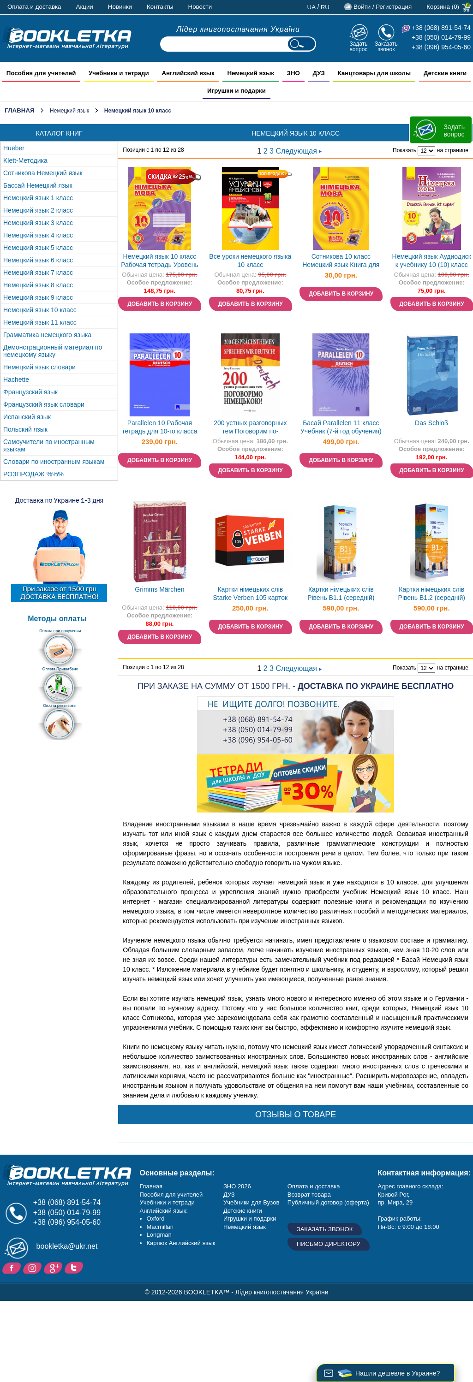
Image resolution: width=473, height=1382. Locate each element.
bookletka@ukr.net (67, 1246)
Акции (84, 6)
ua (311, 7)
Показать (404, 150)
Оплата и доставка (34, 6)
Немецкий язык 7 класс (38, 272)
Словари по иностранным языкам (53, 461)
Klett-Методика (25, 160)
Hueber (13, 148)
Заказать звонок (386, 46)
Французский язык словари (43, 404)
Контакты (160, 6)
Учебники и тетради (167, 1202)
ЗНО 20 (233, 1186)
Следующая (298, 151)
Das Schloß (431, 423)
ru (325, 7)
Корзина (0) (442, 6)
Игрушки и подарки (249, 1218)
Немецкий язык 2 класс (38, 210)
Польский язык (25, 429)
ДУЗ (229, 1194)
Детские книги (242, 1210)
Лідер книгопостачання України (238, 29)
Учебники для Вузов (251, 1202)
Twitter (75, 1267)
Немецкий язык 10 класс (40, 310)
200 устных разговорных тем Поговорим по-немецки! (250, 428)
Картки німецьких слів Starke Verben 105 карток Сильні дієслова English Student (250, 595)
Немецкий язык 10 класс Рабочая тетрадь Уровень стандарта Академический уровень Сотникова (159, 262)
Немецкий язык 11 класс (40, 322)
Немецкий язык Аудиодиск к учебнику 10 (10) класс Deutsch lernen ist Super (431, 262)
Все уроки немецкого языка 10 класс (250, 261)
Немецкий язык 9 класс (38, 297)
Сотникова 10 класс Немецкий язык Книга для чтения (340, 262)
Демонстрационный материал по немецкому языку (52, 351)
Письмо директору (328, 1243)
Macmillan (160, 1226)
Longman (159, 1234)
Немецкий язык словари (39, 367)
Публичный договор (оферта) (328, 1202)
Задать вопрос (358, 46)
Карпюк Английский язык (181, 1243)
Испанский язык (27, 417)
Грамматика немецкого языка (47, 334)
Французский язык (30, 392)
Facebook (12, 1267)
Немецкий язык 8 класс (38, 285)
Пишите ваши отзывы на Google (54, 1267)
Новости (200, 6)
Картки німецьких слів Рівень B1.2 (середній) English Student (431, 595)
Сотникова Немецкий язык (43, 173)
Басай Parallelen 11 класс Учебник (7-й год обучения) (341, 427)
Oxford (156, 1218)
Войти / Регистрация (382, 6)
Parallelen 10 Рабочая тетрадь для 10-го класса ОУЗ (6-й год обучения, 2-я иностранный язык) (159, 428)
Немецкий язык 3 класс (38, 222)
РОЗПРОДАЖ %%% (33, 474)
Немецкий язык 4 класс (38, 235)
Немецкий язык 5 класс (38, 247)
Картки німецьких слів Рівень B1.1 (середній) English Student (340, 595)
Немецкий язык (69, 110)
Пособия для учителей (171, 1194)
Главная (20, 110)
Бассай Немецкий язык (37, 185)
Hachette (16, 379)
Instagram (33, 1267)
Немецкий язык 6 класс (38, 260)
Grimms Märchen (159, 589)
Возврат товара (309, 1194)
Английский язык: (164, 1210)
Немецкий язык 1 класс (38, 198)
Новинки (120, 6)
